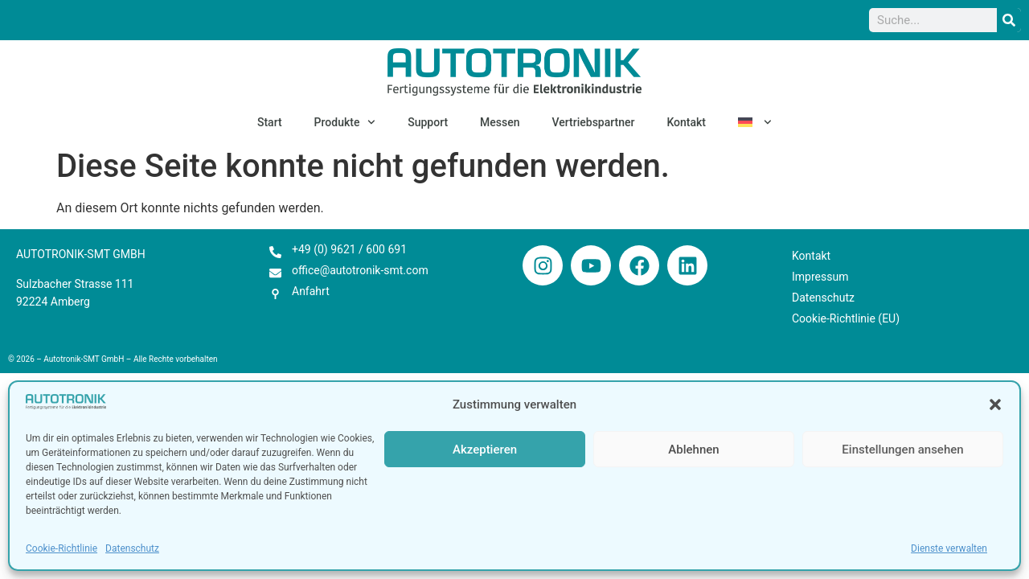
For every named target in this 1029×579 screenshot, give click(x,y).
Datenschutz (132, 548)
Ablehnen (693, 449)
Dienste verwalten (949, 548)
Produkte (345, 122)
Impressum (820, 276)
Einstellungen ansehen (902, 449)
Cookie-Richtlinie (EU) (846, 318)
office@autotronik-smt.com (360, 270)
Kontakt (686, 122)
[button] (995, 404)
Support (428, 122)
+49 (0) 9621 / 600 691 (349, 249)
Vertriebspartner (593, 122)
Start (269, 122)
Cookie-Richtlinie (61, 548)
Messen (499, 122)
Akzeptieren (485, 449)
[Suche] (1009, 20)
